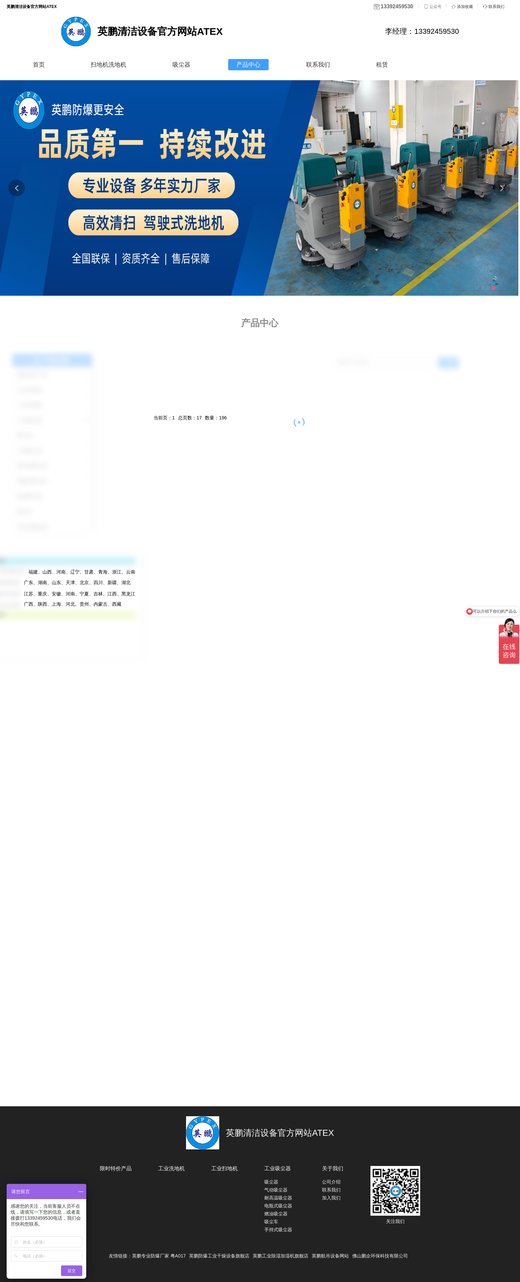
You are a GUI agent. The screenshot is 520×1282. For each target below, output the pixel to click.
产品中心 (248, 64)
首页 (39, 64)
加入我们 (331, 1197)
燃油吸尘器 (276, 1213)
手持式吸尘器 (278, 1229)
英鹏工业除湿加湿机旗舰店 (280, 1255)
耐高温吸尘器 (278, 1197)
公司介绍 (331, 1182)
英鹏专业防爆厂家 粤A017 (159, 1255)
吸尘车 (271, 1221)
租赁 (382, 64)
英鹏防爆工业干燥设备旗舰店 (219, 1255)
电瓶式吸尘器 (278, 1205)
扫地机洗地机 (108, 64)
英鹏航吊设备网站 (330, 1255)
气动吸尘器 (276, 1189)
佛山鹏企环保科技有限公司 (380, 1255)
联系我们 (318, 64)
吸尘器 (181, 64)
